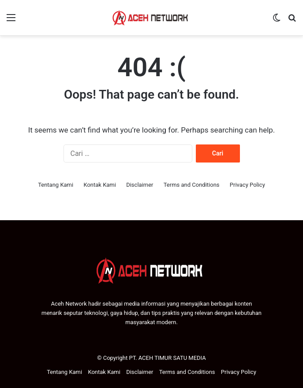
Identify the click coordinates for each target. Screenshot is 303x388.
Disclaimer (139, 184)
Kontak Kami (99, 184)
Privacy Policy (247, 184)
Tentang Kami (55, 184)
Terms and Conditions (192, 184)
